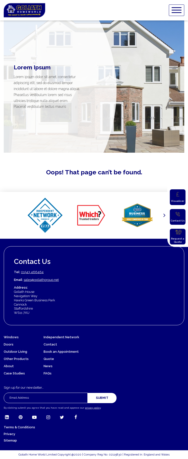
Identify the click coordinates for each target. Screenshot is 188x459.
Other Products (16, 359)
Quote (49, 359)
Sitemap (10, 440)
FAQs (48, 373)
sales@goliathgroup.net (41, 280)
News (48, 366)
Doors (8, 344)
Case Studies (14, 373)
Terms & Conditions (19, 427)
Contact (50, 344)
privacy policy (93, 407)
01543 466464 (32, 272)
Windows (11, 337)
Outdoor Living (15, 351)
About (9, 366)
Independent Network (61, 337)
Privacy (9, 434)
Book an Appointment (61, 351)
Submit (102, 398)
